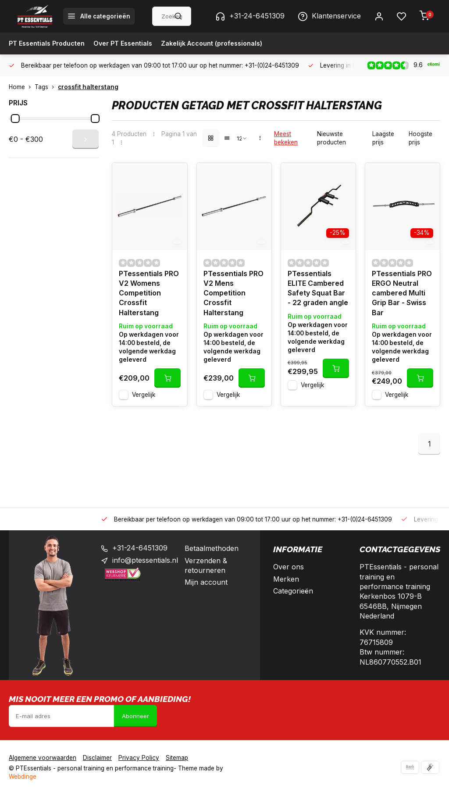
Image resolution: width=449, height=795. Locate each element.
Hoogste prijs (420, 138)
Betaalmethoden (212, 549)
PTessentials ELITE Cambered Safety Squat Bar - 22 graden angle (318, 289)
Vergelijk (143, 395)
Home (22, 86)
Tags (46, 86)
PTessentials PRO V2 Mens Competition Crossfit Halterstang (233, 294)
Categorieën (293, 591)
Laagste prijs (383, 138)
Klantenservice (329, 16)
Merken (286, 579)
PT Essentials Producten (51, 43)
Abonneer (135, 716)
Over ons (288, 567)
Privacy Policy (138, 758)
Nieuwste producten (331, 138)
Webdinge (22, 777)
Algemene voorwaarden (42, 758)
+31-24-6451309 (250, 16)
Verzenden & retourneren (206, 566)
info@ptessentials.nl (145, 561)
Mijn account (206, 583)
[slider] (15, 118)
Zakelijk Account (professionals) (232, 43)
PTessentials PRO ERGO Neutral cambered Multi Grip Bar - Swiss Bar (402, 294)
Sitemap (177, 758)
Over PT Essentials (134, 43)
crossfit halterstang (88, 86)
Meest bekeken (286, 138)
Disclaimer (97, 758)
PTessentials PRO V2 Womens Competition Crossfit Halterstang (149, 294)
